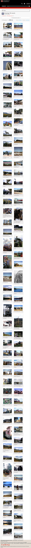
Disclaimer (8, 543)
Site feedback (22, 543)
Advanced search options (16, 17)
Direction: (24, 20)
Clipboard (22, 3)
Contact (2, 543)
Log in (28, 3)
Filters (4, 10)
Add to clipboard (11, 29)
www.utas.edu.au (20, 540)
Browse (4, 6)
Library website (15, 540)
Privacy (12, 543)
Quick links (24, 3)
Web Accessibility (16, 543)
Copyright (5, 543)
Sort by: (17, 20)
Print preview (4, 20)
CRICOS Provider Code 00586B (22, 542)
